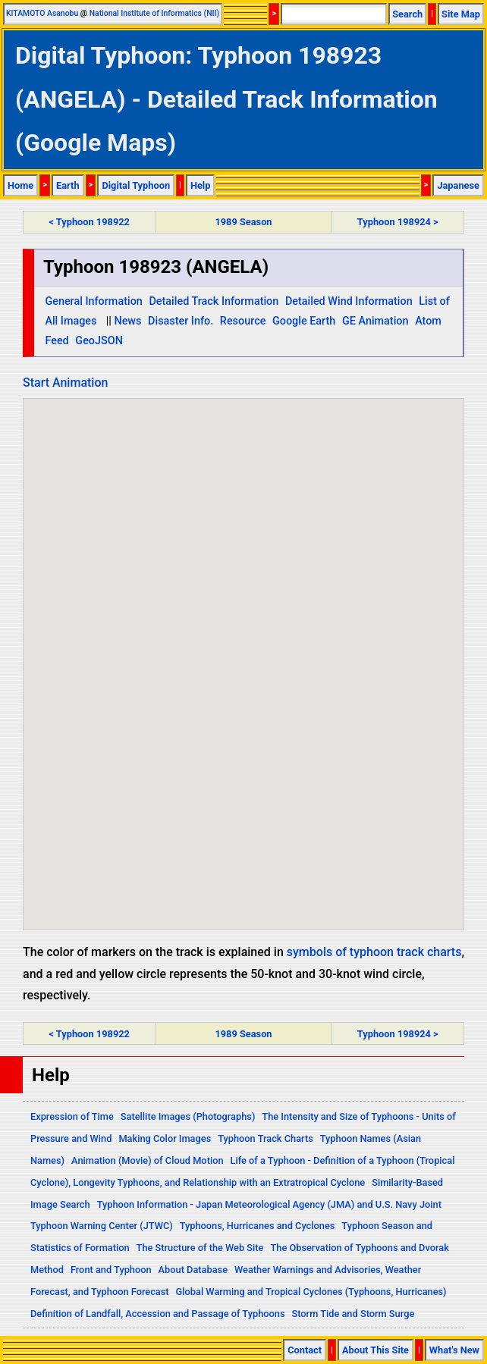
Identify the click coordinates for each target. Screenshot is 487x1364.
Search (407, 14)
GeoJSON (99, 340)
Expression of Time (72, 1116)
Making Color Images (164, 1138)
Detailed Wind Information (349, 301)
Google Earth (303, 321)
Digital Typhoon (136, 185)
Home (20, 185)
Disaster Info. (180, 321)
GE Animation (375, 321)
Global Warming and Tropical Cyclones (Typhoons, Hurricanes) (311, 1291)
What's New (454, 1350)
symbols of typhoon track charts (374, 952)
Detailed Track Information (213, 301)
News (127, 321)
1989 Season (243, 221)
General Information (93, 301)
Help (200, 185)
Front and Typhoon (111, 1269)
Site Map (460, 14)
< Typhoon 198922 (89, 221)
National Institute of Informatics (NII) (154, 13)
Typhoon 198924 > (397, 221)
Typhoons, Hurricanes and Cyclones (257, 1225)
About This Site (375, 1350)
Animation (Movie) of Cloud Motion (147, 1160)
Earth (68, 185)
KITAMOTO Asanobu (42, 13)
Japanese (458, 185)
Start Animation (65, 382)
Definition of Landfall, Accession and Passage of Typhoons (157, 1313)
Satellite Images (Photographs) (188, 1116)
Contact (304, 1350)
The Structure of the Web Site (200, 1247)
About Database (193, 1269)
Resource (243, 321)
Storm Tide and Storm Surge (352, 1313)
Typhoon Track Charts (265, 1138)
